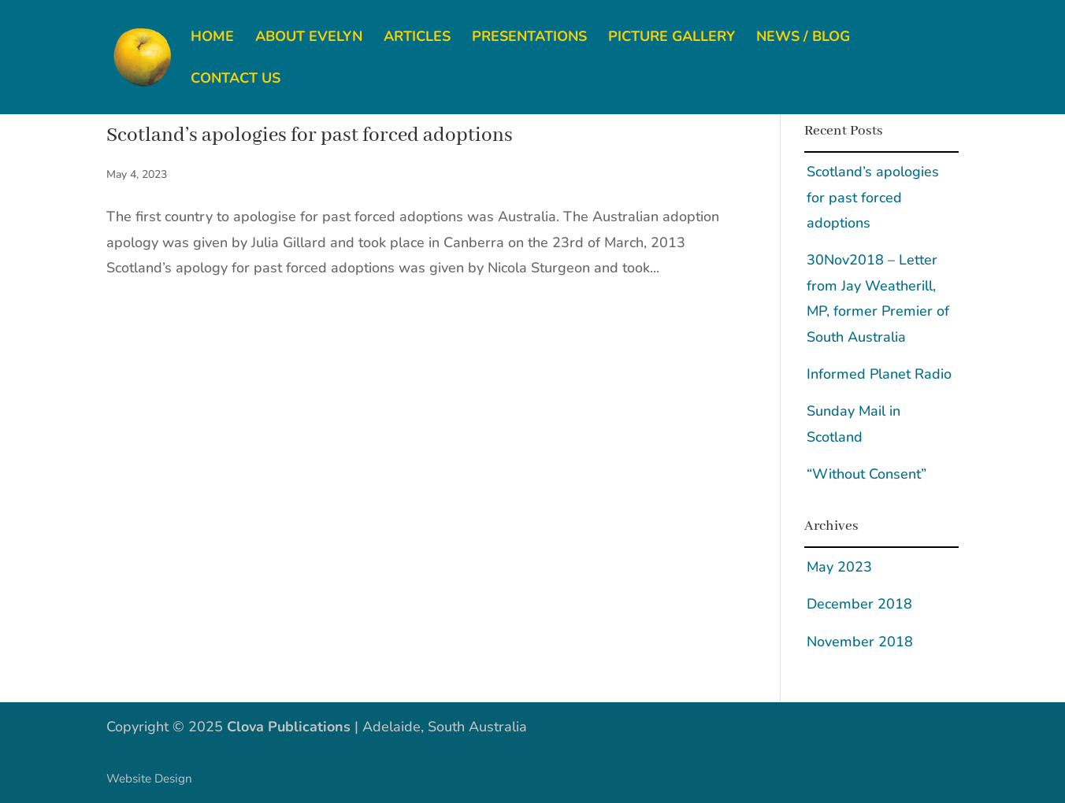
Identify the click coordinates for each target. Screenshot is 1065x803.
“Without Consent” (866, 473)
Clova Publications (289, 726)
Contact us (235, 79)
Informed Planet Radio (879, 373)
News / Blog (803, 38)
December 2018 (859, 603)
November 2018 (860, 641)
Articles (417, 38)
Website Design (149, 778)
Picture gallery (671, 38)
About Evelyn (308, 38)
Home (212, 38)
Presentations (529, 38)
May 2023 (839, 566)
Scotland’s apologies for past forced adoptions (309, 135)
